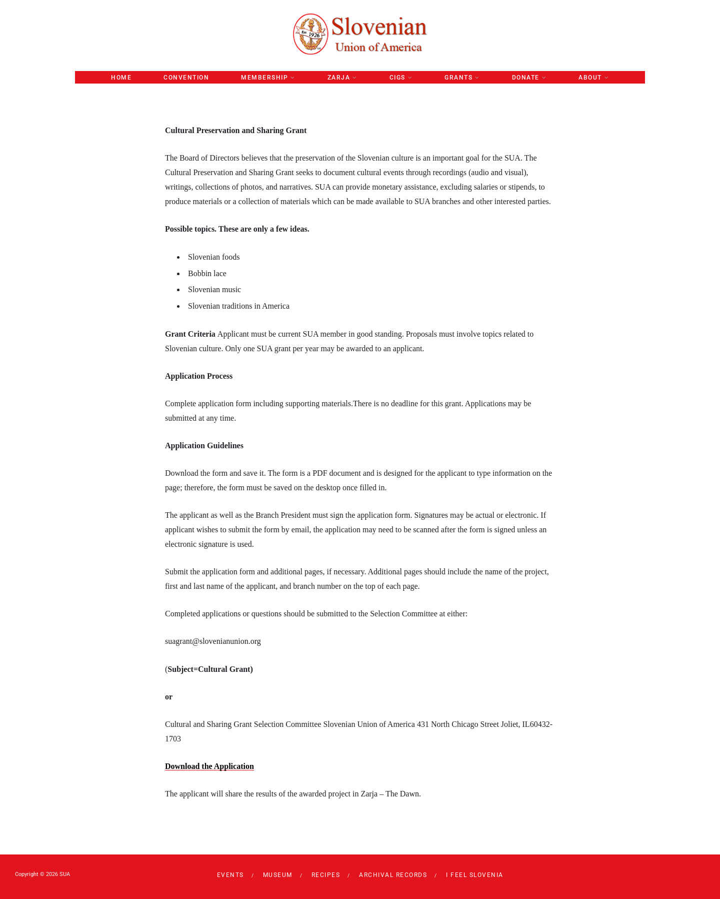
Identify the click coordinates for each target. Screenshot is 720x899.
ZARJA (339, 77)
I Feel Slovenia (475, 874)
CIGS (398, 77)
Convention (186, 77)
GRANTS (458, 77)
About (590, 77)
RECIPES (326, 874)
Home (121, 77)
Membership (264, 77)
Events (230, 874)
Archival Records (393, 874)
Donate (526, 77)
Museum (277, 874)
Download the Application (209, 766)
